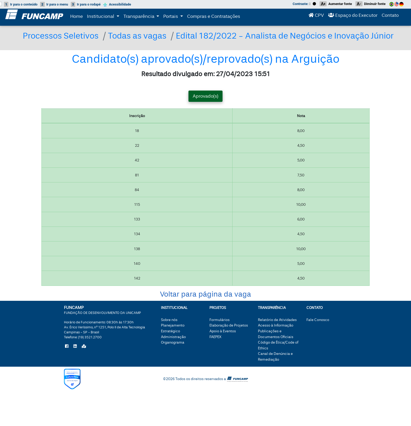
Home (76, 17)
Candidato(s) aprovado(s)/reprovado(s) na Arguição (205, 73)
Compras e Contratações (213, 17)
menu (54, 4)
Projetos (217, 321)
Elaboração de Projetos (228, 339)
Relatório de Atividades (277, 334)
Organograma (172, 356)
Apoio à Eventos (222, 345)
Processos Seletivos (64, 35)
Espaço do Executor (352, 16)
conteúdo (20, 4)
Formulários (219, 334)
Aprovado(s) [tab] (205, 110)
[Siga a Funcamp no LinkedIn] (75, 360)
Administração (173, 350)
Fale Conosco (317, 334)
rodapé (86, 4)
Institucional (101, 17)
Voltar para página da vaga (205, 308)
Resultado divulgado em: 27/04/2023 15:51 (205, 88)
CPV (316, 16)
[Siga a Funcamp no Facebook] (66, 360)
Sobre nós (169, 334)
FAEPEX (215, 350)
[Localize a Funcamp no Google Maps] (84, 360)
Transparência (142, 17)
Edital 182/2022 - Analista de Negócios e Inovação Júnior (149, 49)
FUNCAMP (102, 324)
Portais (174, 17)
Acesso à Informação (275, 339)
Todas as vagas (146, 35)
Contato (390, 16)
